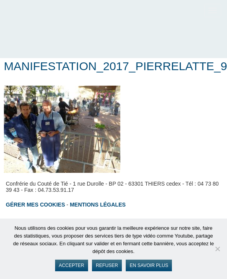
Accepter (71, 265)
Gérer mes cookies (35, 205)
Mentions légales (98, 205)
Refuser (107, 265)
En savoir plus (149, 265)
